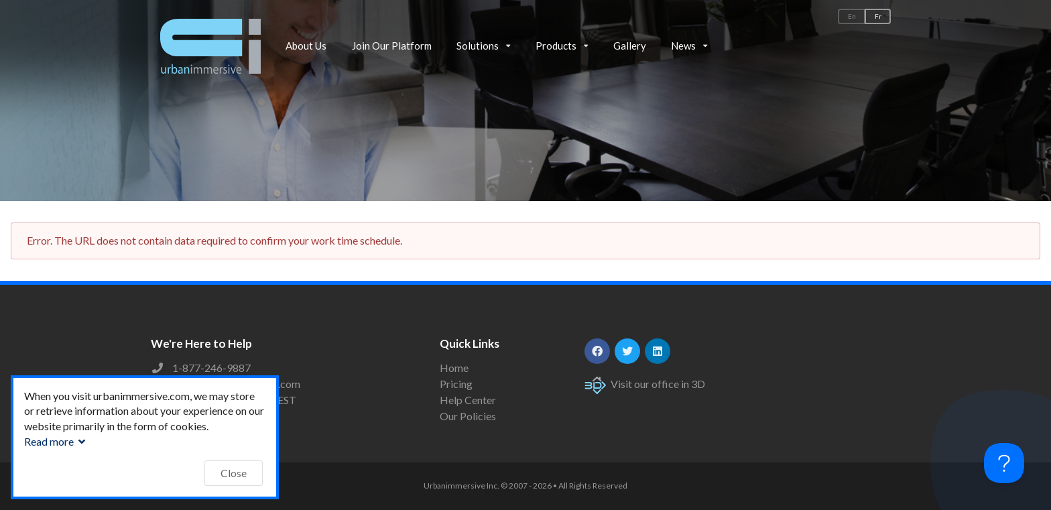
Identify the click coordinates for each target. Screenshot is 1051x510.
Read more (56, 441)
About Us (306, 46)
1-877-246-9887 (211, 367)
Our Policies (468, 415)
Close (234, 472)
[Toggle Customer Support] (1004, 463)
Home (454, 368)
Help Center (468, 399)
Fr (878, 16)
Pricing (456, 383)
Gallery (629, 46)
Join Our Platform (392, 46)
